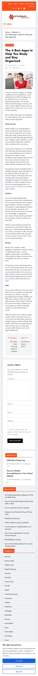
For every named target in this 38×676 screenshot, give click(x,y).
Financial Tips (9, 582)
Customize (19, 666)
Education (9, 45)
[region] (19, 659)
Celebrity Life (9, 565)
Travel (7, 640)
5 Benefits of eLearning (16, 460)
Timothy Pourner (12, 65)
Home (10, 4)
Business (7, 556)
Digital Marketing (10, 569)
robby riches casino (26, 108)
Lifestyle (7, 602)
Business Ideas (9, 561)
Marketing (8, 607)
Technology (8, 636)
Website (10, 421)
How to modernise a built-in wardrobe (17, 508)
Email (10, 412)
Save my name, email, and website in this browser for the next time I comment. (18, 431)
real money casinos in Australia (17, 185)
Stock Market (9, 632)
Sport (6, 627)
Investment (8, 598)
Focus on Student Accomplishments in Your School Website (20, 473)
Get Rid (7, 586)
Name (10, 404)
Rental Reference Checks (13, 539)
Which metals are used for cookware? (17, 522)
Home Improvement (11, 594)
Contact (21, 4)
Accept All (19, 661)
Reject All (19, 672)
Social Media (9, 623)
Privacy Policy (30, 4)
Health (7, 590)
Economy (8, 573)
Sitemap (31, 6)
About (16, 4)
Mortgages (8, 611)
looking (10, 278)
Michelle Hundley (14, 464)
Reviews (7, 619)
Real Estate (8, 615)
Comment (11, 379)
